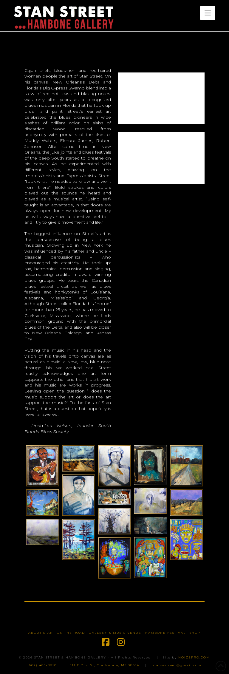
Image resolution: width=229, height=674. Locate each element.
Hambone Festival (165, 633)
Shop (195, 633)
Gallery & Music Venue (115, 633)
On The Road (71, 633)
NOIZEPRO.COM (194, 657)
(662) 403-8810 (42, 665)
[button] (207, 13)
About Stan (40, 633)
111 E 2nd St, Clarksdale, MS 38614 (104, 665)
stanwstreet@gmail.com (177, 665)
